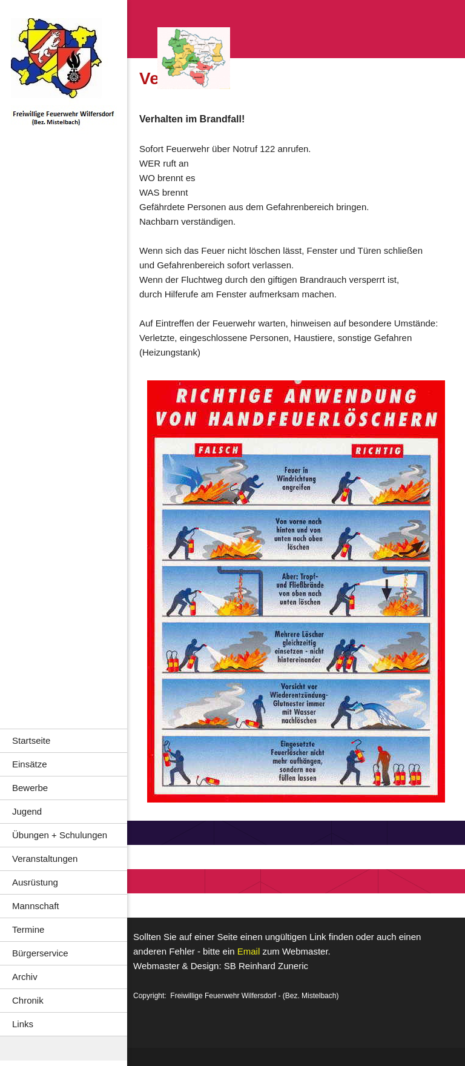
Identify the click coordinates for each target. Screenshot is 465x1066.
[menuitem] (63, 740)
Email (248, 951)
